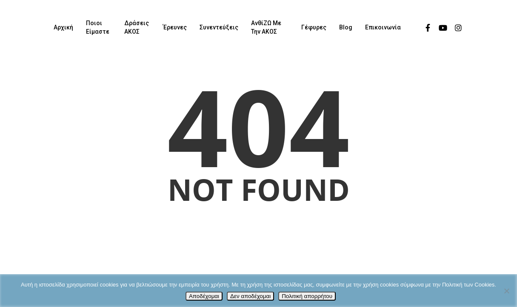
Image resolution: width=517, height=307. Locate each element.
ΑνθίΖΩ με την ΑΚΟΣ (266, 27)
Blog (345, 27)
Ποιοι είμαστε (97, 27)
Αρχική (63, 27)
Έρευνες (175, 27)
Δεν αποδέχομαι (250, 296)
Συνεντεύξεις (219, 27)
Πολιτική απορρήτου (307, 296)
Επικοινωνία (383, 27)
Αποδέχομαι (204, 296)
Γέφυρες (313, 27)
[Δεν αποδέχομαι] (506, 291)
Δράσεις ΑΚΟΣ (136, 27)
